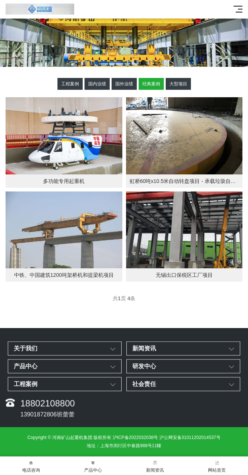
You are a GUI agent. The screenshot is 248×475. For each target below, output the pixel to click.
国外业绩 (124, 83)
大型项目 (178, 83)
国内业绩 (97, 83)
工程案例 (70, 83)
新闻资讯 (155, 466)
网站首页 (217, 466)
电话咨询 (31, 466)
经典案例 (151, 83)
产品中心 (93, 466)
